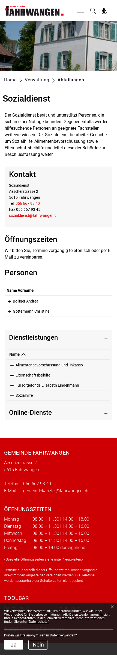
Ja (14, 644)
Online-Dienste (30, 424)
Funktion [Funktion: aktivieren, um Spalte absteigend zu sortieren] (81, 290)
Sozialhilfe (24, 407)
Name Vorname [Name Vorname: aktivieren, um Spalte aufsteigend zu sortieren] (20, 290)
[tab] (58, 337)
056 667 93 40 (28, 203)
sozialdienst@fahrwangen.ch (34, 215)
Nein (38, 644)
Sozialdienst (92, 365)
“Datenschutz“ (38, 622)
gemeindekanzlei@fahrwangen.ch (55, 502)
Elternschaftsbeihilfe (33, 381)
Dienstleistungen (33, 337)
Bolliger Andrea (25, 301)
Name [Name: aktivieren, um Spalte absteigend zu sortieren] (14, 354)
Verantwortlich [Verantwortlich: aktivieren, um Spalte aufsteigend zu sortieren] (95, 354)
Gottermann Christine (31, 311)
